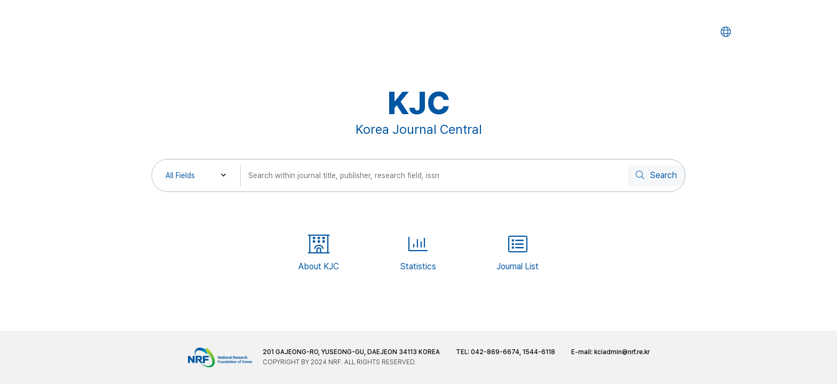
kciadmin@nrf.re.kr (622, 352)
